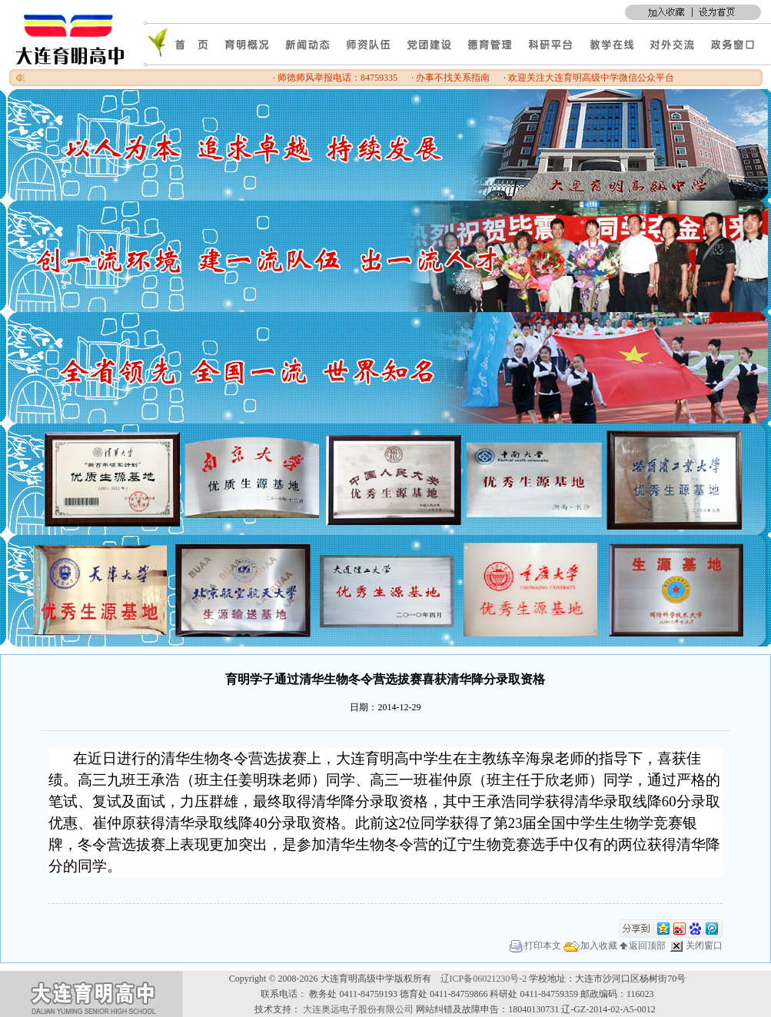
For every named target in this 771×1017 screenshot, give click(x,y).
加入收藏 (590, 945)
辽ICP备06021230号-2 (483, 978)
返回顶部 (643, 945)
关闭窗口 (695, 945)
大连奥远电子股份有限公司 (358, 1009)
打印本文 (535, 945)
